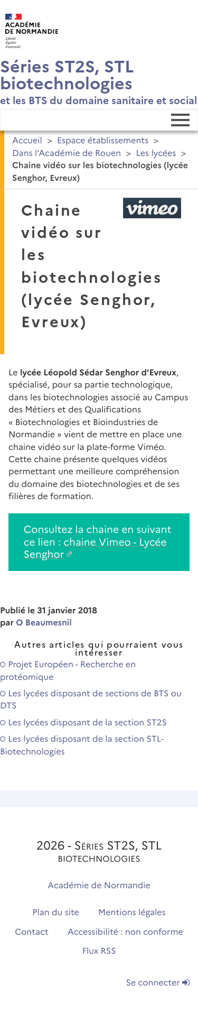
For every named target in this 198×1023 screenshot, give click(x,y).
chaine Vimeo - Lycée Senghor (95, 548)
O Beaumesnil (44, 623)
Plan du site (55, 913)
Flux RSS (99, 951)
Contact (32, 932)
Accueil (27, 141)
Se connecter (158, 983)
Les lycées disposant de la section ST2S (83, 723)
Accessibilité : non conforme (125, 932)
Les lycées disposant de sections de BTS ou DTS (91, 700)
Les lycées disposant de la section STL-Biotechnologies (82, 745)
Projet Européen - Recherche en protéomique (68, 671)
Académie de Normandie (99, 886)
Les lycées (156, 154)
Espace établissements (102, 141)
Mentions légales (132, 913)
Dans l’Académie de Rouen (66, 154)
